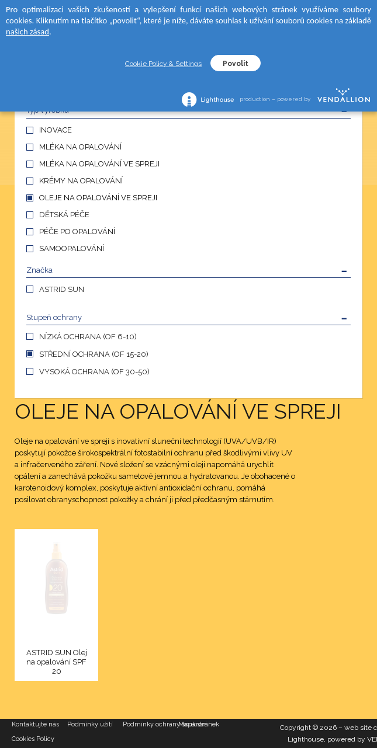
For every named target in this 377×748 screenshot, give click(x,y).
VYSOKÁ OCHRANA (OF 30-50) (94, 371)
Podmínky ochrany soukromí (150, 724)
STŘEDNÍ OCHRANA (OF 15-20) (93, 354)
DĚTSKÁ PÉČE (64, 214)
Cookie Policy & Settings (163, 64)
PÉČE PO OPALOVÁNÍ (77, 231)
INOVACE (55, 130)
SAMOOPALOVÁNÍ (71, 248)
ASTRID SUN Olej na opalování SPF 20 (56, 662)
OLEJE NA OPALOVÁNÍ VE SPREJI (98, 197)
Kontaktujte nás (35, 724)
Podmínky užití (90, 724)
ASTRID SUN (61, 289)
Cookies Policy (33, 739)
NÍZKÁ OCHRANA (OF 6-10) (88, 336)
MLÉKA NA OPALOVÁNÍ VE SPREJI (99, 163)
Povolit (235, 64)
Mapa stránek (198, 724)
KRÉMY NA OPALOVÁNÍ (81, 180)
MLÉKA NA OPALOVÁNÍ (80, 146)
